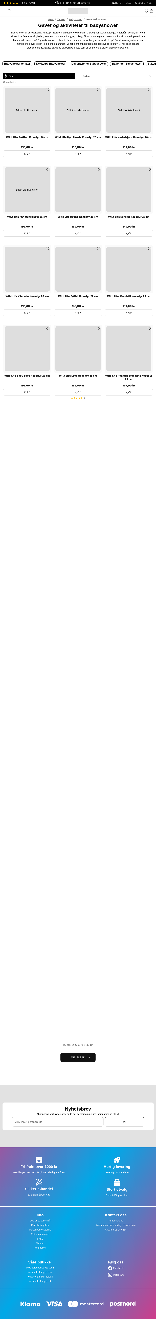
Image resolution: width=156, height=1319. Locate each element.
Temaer (61, 19)
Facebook (118, 1268)
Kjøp (27, 153)
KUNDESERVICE (143, 3)
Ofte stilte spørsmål (40, 1220)
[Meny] (4, 11)
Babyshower (75, 19)
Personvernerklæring (40, 1229)
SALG (128, 3)
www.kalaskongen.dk (40, 1281)
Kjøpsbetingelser (40, 1225)
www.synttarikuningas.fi (40, 1276)
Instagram (118, 1274)
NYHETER (117, 3)
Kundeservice (115, 1220)
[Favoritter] (146, 11)
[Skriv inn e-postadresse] (58, 1121)
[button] (117, 76)
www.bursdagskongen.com (40, 1267)
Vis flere (81, 1057)
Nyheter (40, 1243)
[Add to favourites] (47, 90)
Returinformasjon (40, 1234)
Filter (9, 76)
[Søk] (9, 11)
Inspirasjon (40, 1247)
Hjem (51, 19)
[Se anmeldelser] (19, 3)
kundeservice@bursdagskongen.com (116, 1225)
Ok (124, 1121)
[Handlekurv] (151, 11)
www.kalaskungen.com (40, 1272)
